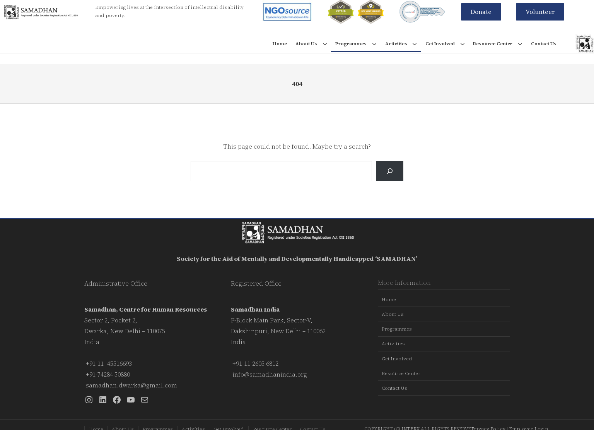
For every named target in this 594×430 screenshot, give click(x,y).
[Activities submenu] (414, 43)
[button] (481, 12)
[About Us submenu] (325, 43)
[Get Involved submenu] (462, 43)
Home (280, 44)
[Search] (389, 171)
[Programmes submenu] (374, 43)
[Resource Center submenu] (520, 43)
